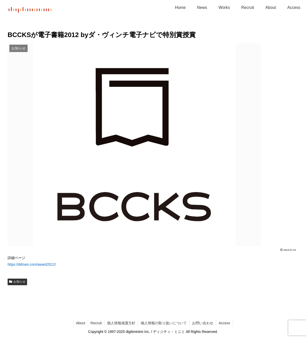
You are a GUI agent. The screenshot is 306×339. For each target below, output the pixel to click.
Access (224, 323)
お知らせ (17, 281)
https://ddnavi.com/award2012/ (32, 264)
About (80, 323)
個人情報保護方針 (121, 323)
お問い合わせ (202, 323)
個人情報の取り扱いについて (164, 323)
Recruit (96, 323)
